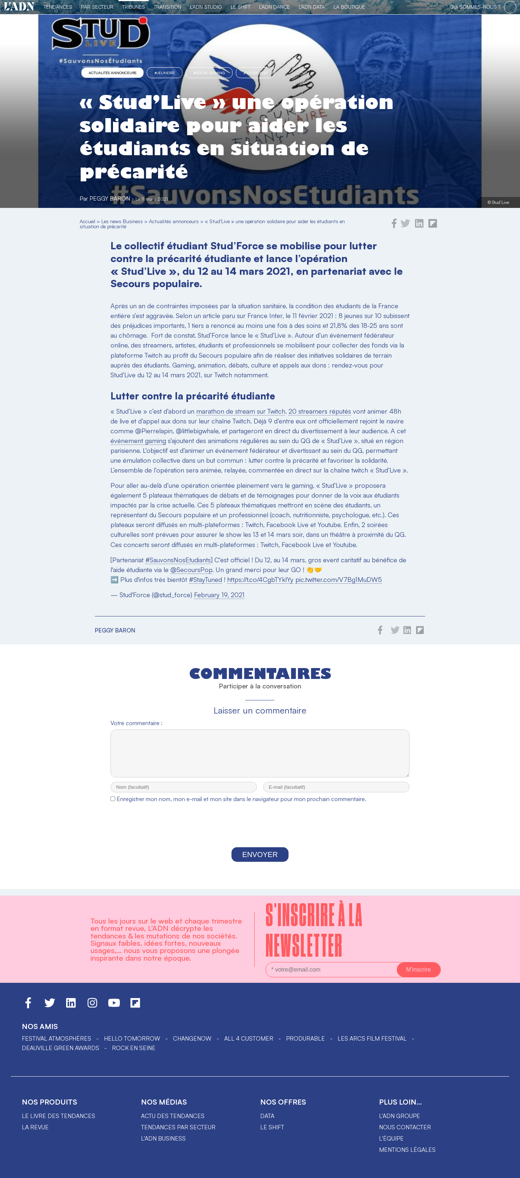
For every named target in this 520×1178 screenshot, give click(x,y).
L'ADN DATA (312, 7)
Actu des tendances (173, 1115)
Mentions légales (407, 1149)
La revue (35, 1127)
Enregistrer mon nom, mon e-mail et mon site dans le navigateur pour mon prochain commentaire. (241, 805)
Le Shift (240, 7)
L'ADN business (163, 1138)
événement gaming (138, 441)
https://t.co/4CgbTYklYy (260, 579)
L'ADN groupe (399, 1115)
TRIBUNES (133, 7)
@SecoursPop (191, 570)
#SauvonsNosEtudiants (178, 560)
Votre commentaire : (136, 723)
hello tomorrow (132, 1038)
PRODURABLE (305, 1038)
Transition (167, 7)
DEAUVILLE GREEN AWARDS (60, 1048)
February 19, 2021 (219, 595)
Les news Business (122, 221)
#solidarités (255, 73)
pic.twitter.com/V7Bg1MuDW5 (338, 579)
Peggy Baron (109, 198)
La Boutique (349, 7)
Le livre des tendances (58, 1115)
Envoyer (260, 861)
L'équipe (391, 1138)
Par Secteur (97, 7)
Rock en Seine (134, 1048)
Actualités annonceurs (112, 73)
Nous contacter (405, 1127)
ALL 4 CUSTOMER (248, 1038)
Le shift (272, 1127)
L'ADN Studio (206, 7)
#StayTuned (205, 579)
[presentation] (260, 833)
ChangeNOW (192, 1038)
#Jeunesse (164, 73)
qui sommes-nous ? (475, 7)
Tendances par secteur (178, 1127)
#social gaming (209, 73)
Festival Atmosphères (56, 1038)
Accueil (87, 221)
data (267, 1115)
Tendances (58, 7)
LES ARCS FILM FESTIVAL (372, 1038)
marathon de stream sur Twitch (240, 411)
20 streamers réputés (320, 411)
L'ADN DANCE (274, 7)
